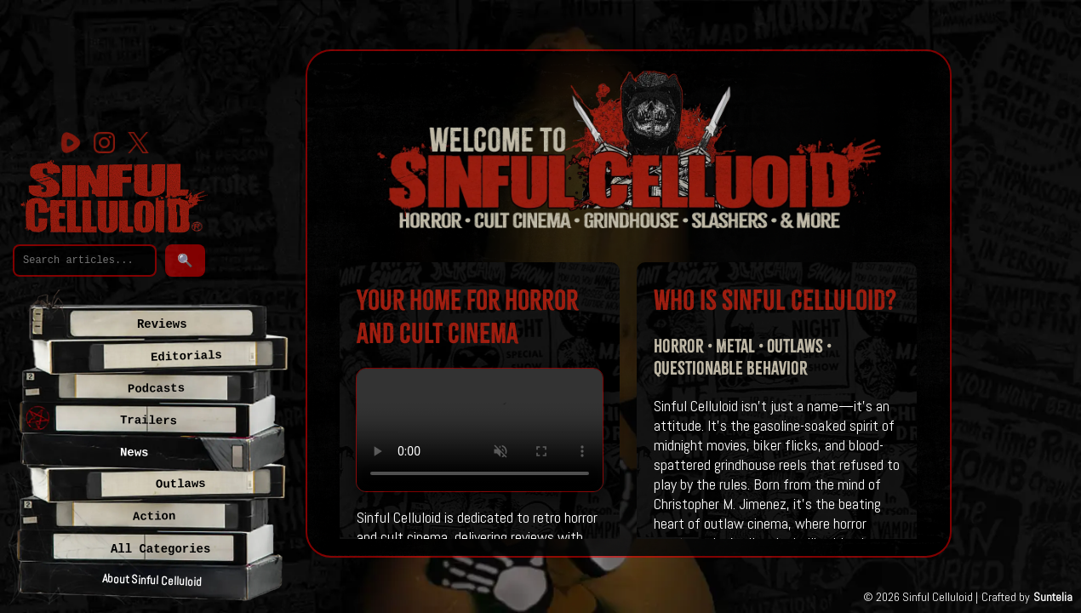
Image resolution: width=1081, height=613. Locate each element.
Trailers (148, 421)
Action (154, 516)
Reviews (162, 324)
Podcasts (156, 388)
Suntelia (1052, 596)
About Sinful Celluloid (152, 579)
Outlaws (181, 484)
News (134, 452)
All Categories (160, 549)
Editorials (185, 356)
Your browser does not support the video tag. (479, 430)
